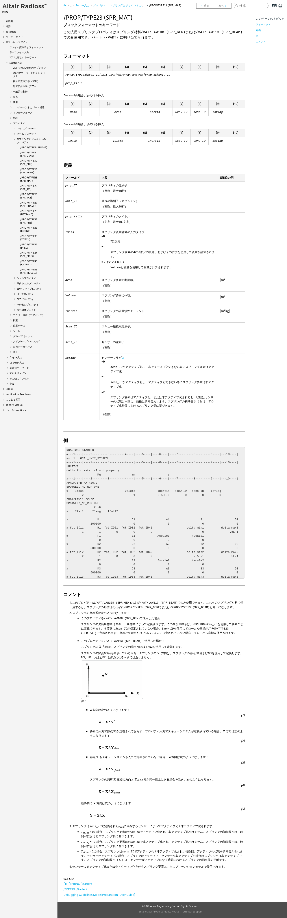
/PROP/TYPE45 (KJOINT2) (28, 262)
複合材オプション (26, 309)
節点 (15, 96)
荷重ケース (19, 325)
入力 (16, 362)
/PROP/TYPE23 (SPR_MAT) (28, 179)
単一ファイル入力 (19, 52)
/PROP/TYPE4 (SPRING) (33, 147)
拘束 (15, 320)
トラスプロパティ (26, 128)
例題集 (9, 389)
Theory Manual (14, 404)
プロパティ (19, 123)
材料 (15, 117)
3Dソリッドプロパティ (29, 288)
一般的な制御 (20, 91)
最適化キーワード (19, 367)
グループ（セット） (24, 336)
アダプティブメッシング (26, 341)
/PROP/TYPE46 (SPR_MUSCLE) (28, 271)
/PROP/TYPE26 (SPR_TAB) (28, 196)
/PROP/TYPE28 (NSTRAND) (28, 212)
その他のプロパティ (28, 304)
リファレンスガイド (17, 42)
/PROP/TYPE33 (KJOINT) (28, 229)
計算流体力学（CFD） (25, 86)
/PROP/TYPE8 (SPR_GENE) (28, 154)
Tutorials (11, 31)
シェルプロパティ (26, 278)
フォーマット (263, 24)
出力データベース (22, 346)
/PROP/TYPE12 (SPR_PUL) (28, 162)
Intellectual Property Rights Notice (159, 911)
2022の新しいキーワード (23, 57)
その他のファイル (19, 378)
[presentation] (223, 280)
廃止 (15, 352)
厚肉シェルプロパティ (29, 283)
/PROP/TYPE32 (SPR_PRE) (28, 221)
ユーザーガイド (14, 37)
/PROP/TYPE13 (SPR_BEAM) (28, 170)
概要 (8, 26)
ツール (16, 330)
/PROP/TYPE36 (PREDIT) (28, 246)
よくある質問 (13, 399)
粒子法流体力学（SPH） (26, 81)
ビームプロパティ (26, 133)
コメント (261, 41)
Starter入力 (15, 62)
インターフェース (22, 112)
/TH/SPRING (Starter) (77, 884)
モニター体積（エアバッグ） (28, 315)
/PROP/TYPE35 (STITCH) (28, 237)
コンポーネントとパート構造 (28, 107)
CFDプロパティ (25, 299)
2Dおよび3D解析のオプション (29, 67)
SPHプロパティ (25, 294)
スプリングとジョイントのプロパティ (132, 5)
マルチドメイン (17, 373)
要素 (15, 102)
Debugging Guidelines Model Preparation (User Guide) (99, 895)
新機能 (9, 21)
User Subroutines (16, 410)
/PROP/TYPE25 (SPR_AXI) (28, 187)
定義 (11, 383)
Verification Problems (18, 394)
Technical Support (191, 911)
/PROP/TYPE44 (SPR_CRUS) (28, 254)
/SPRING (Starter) (75, 889)
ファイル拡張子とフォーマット (26, 47)
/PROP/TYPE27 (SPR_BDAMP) (28, 204)
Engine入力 (15, 357)
